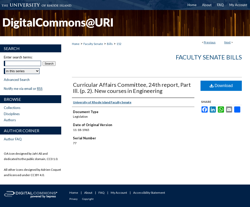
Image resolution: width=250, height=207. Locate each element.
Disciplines (12, 114)
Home (76, 43)
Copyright (88, 198)
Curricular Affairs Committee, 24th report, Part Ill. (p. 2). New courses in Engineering (132, 87)
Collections (12, 108)
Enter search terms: (18, 57)
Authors (10, 120)
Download (221, 85)
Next (227, 42)
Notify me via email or (23, 89)
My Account (119, 192)
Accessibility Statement (149, 192)
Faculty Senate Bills (209, 57)
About (88, 192)
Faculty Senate (93, 43)
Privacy (73, 198)
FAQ (101, 192)
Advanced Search (17, 80)
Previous (210, 42)
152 (119, 43)
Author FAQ (13, 139)
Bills (110, 43)
